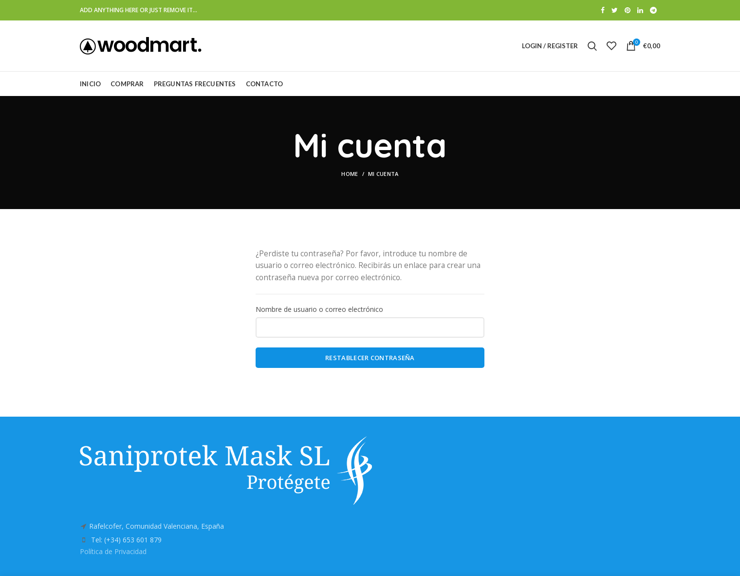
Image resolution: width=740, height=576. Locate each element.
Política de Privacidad (113, 551)
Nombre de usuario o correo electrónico (319, 309)
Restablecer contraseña (370, 357)
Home (349, 173)
